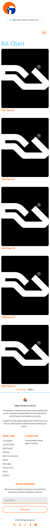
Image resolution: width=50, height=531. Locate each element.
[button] (43, 32)
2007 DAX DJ (8, 386)
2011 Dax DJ (8, 110)
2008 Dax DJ (8, 317)
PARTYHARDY (8, 448)
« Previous (21, 389)
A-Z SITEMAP (7, 441)
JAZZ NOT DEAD (9, 445)
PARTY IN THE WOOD (10, 456)
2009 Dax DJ (8, 248)
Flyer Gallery (7, 464)
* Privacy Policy (8, 468)
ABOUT (5, 472)
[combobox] (25, 19)
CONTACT (6, 475)
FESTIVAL (6, 452)
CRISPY (5, 460)
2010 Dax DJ (8, 179)
